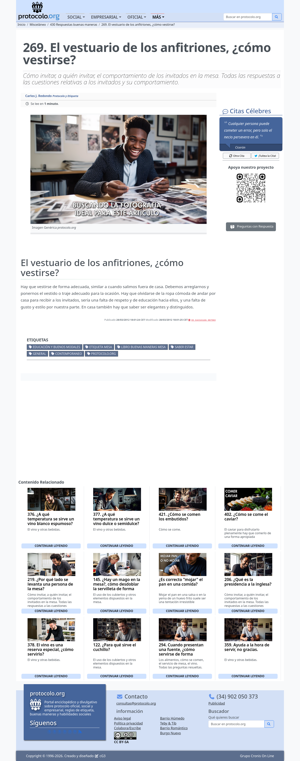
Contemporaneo (68, 354)
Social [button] (74, 17)
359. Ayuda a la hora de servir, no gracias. (246, 647)
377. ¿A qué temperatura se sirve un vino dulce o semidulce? (116, 519)
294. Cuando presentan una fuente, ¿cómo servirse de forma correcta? (181, 651)
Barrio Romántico (174, 728)
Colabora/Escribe (127, 728)
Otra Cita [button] (236, 156)
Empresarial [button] (104, 17)
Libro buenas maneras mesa (143, 347)
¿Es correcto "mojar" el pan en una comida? (181, 582)
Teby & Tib (168, 723)
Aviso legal (122, 718)
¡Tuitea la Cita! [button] (265, 156)
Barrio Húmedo (172, 718)
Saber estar (184, 347)
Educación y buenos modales (56, 347)
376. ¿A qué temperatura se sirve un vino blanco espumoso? (51, 519)
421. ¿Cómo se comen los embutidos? (179, 517)
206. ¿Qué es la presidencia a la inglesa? (247, 582)
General (39, 354)
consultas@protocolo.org (136, 703)
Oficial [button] (135, 17)
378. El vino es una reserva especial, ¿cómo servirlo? (50, 649)
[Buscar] (247, 17)
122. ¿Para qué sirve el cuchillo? (114, 647)
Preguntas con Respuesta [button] (250, 227)
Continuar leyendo (51, 546)
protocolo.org (103, 354)
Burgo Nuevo (170, 733)
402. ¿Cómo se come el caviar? (246, 517)
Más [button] (156, 17)
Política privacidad (128, 723)
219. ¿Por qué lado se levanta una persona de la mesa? (50, 584)
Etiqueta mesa (100, 347)
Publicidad (216, 703)
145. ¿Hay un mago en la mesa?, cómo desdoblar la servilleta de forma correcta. (116, 586)
